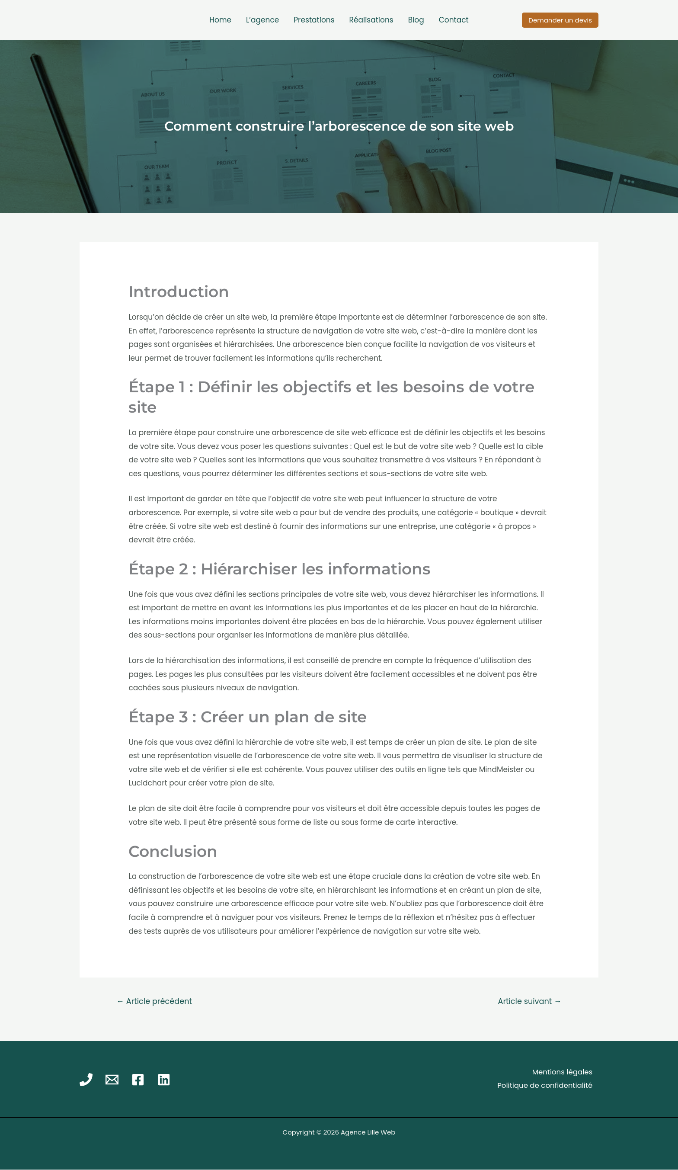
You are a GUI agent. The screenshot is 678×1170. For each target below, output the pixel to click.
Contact (454, 20)
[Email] (112, 1080)
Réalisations (371, 20)
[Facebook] (137, 1080)
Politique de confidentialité (543, 1086)
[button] (560, 20)
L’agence (262, 20)
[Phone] (86, 1080)
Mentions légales (561, 1072)
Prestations (314, 20)
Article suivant (528, 1001)
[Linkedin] (163, 1080)
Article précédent (155, 1001)
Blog (416, 20)
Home (220, 20)
